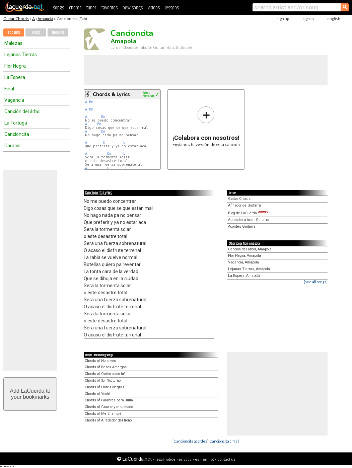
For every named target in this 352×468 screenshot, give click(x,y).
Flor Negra (15, 66)
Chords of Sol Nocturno (103, 380)
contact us (226, 459)
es (197, 459)
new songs (133, 8)
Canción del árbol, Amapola (250, 249)
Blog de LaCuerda (249, 213)
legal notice (165, 459)
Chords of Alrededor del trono (108, 420)
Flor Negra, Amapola (244, 255)
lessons (172, 8)
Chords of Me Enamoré (103, 413)
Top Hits (14, 32)
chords (75, 8)
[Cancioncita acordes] (190, 441)
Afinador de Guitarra (244, 205)
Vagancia (14, 100)
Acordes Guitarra (242, 226)
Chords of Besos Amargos (106, 367)
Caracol (12, 145)
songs (58, 8)
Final (9, 88)
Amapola (45, 18)
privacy (185, 459)
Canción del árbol (22, 111)
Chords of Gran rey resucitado (109, 407)
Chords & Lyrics (111, 94)
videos (154, 8)
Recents (58, 32)
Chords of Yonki (97, 394)
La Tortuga (15, 123)
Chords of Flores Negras (104, 387)
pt (212, 459)
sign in (308, 18)
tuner (91, 8)
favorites (109, 8)
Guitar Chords (16, 18)
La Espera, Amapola (244, 276)
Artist (36, 32)
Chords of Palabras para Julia (109, 400)
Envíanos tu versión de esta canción (206, 126)
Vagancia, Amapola (243, 262)
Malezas (13, 43)
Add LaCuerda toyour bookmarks (30, 394)
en (205, 459)
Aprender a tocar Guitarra (248, 220)
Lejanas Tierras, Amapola (249, 269)
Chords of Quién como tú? (105, 374)
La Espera (14, 77)
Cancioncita (16, 134)
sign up (283, 18)
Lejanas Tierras (20, 54)
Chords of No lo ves (100, 361)
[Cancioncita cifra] (223, 441)
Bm (91, 102)
